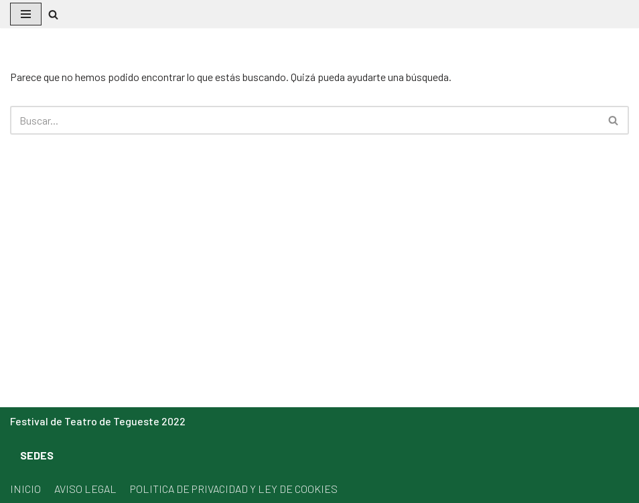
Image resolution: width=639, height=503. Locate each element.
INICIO (25, 488)
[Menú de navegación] (26, 14)
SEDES (37, 455)
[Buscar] (304, 120)
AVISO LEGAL (85, 488)
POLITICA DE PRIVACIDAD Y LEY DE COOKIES (234, 488)
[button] (53, 14)
